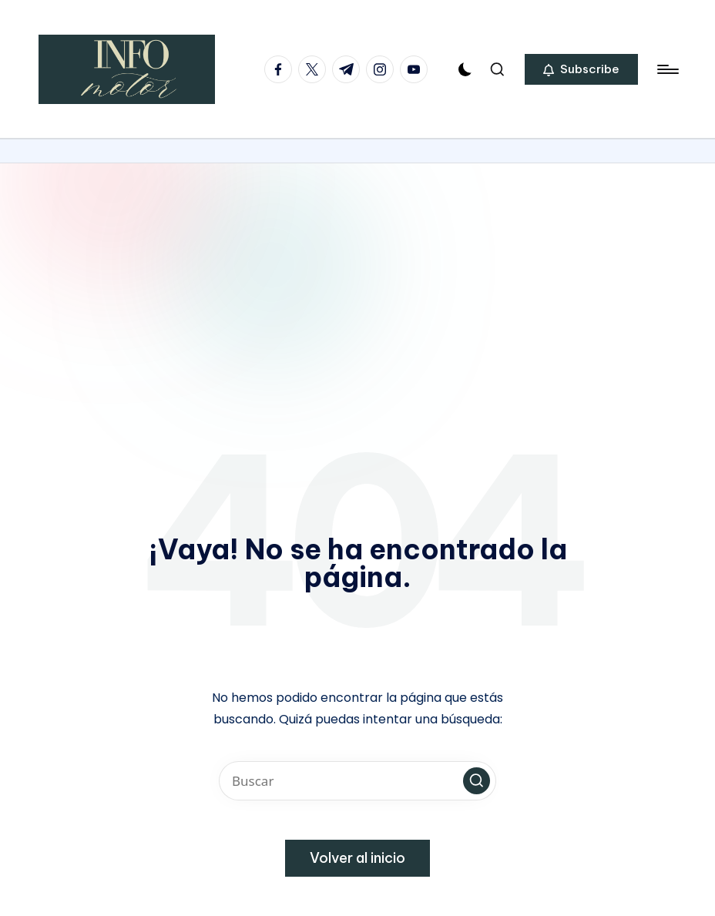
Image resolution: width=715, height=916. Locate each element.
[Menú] (666, 69)
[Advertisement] (357, 279)
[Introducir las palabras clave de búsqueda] (357, 780)
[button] (581, 69)
